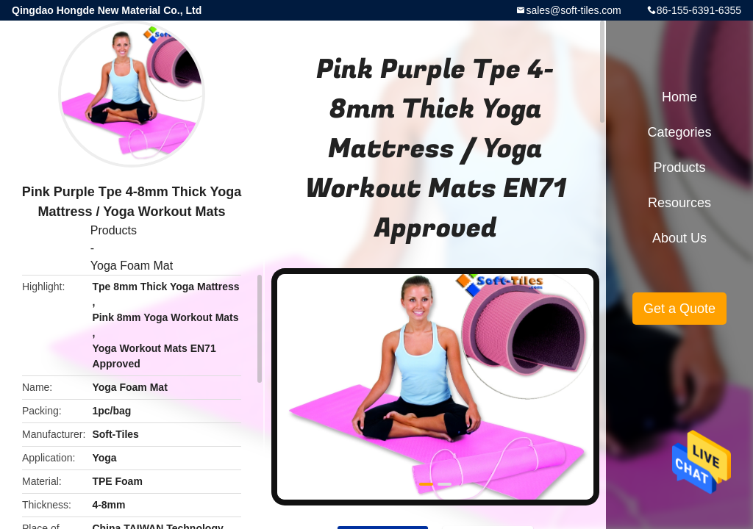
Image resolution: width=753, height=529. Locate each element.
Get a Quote (679, 308)
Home (679, 97)
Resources (679, 202)
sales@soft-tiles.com (573, 10)
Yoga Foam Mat (131, 265)
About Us (679, 238)
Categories (679, 132)
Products (113, 230)
